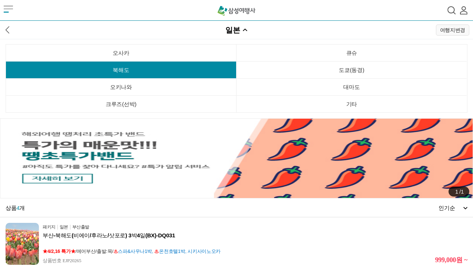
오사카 (121, 53)
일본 (232, 30)
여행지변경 (453, 30)
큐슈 (351, 53)
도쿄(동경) (351, 70)
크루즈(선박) (121, 104)
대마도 (351, 87)
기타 (351, 104)
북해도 (121, 70)
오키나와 (121, 87)
